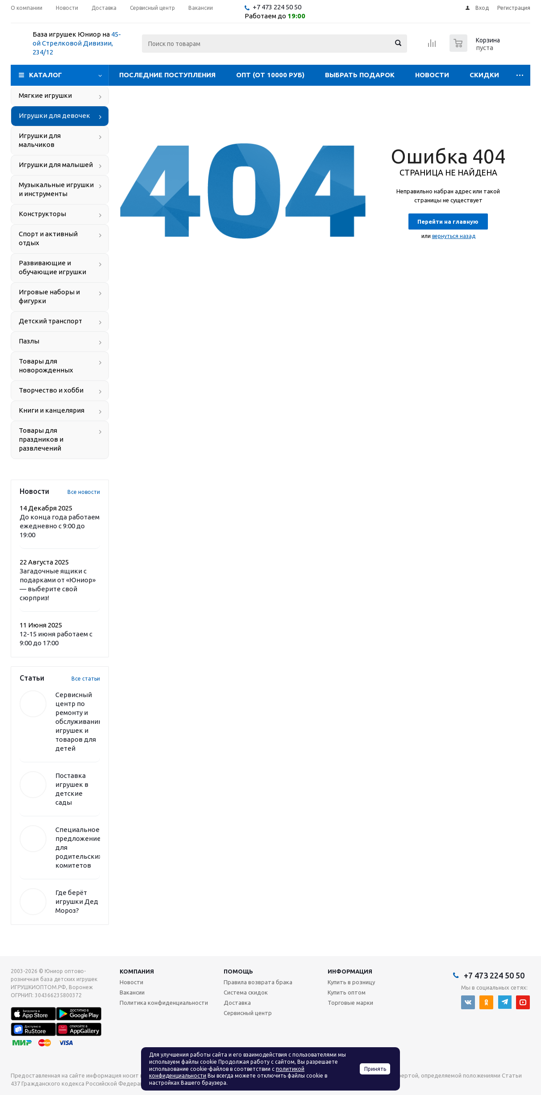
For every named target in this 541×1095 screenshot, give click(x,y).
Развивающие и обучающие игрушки (52, 267)
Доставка (237, 1002)
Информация (350, 971)
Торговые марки (350, 1002)
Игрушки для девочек (54, 115)
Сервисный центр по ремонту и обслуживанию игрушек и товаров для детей (79, 721)
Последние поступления (167, 75)
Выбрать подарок (360, 75)
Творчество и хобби (51, 390)
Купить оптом (347, 992)
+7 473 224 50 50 (277, 7)
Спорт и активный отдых (48, 238)
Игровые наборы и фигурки (49, 296)
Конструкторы (42, 213)
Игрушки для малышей (56, 164)
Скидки (484, 75)
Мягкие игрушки (45, 95)
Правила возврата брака (258, 982)
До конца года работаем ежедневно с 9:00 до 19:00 (60, 526)
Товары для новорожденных (46, 365)
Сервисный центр (248, 1013)
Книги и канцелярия (51, 410)
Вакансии (132, 992)
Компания (137, 971)
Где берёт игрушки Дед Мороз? (76, 901)
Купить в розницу (351, 982)
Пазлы (29, 341)
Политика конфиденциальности (164, 1002)
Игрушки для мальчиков (40, 140)
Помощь (238, 971)
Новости (432, 75)
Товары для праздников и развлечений (41, 439)
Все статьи (85, 678)
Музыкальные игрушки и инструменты (56, 189)
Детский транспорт (50, 321)
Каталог (45, 75)
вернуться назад (453, 236)
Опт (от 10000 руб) (270, 75)
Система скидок (246, 992)
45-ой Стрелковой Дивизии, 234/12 (77, 43)
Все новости (83, 492)
